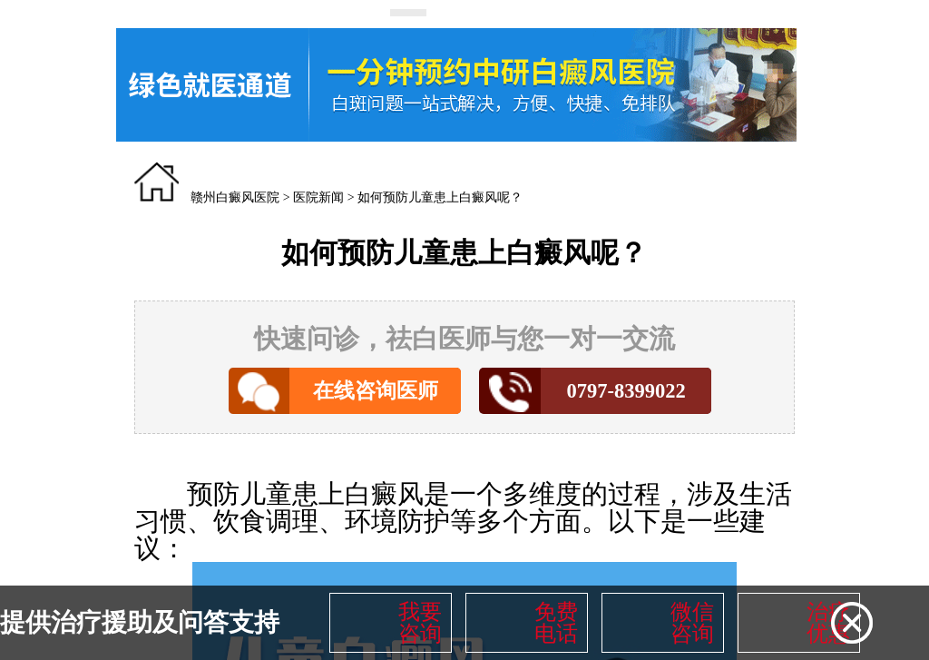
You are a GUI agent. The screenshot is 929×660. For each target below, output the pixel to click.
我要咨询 (420, 622)
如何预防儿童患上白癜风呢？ (440, 197)
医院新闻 (318, 197)
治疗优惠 (828, 622)
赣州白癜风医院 (235, 197)
